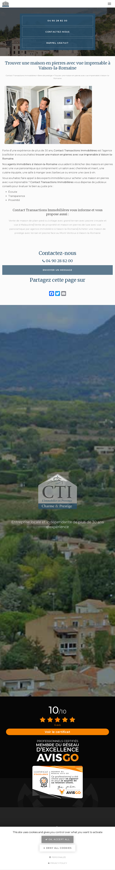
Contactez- (57, 31)
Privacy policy (57, 863)
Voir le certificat (57, 732)
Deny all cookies (57, 848)
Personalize (57, 857)
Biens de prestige (45, 75)
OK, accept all (57, 839)
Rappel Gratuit (57, 43)
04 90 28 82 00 (57, 20)
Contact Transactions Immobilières (21, 75)
